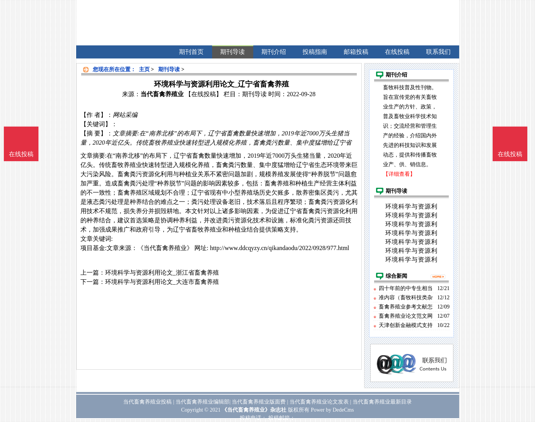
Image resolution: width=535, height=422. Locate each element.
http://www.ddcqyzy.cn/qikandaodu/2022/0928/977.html (279, 248)
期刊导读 (169, 69)
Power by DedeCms (332, 410)
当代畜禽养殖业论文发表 (319, 402)
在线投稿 (510, 154)
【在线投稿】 (203, 94)
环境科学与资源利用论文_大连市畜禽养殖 (162, 282)
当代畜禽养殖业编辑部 (202, 402)
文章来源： (122, 248)
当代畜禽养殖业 (162, 94)
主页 (144, 69)
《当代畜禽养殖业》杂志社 (254, 410)
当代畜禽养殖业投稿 (147, 402)
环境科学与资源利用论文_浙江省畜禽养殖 (162, 272)
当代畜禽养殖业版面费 (259, 402)
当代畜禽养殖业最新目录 (382, 402)
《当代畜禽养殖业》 (165, 248)
